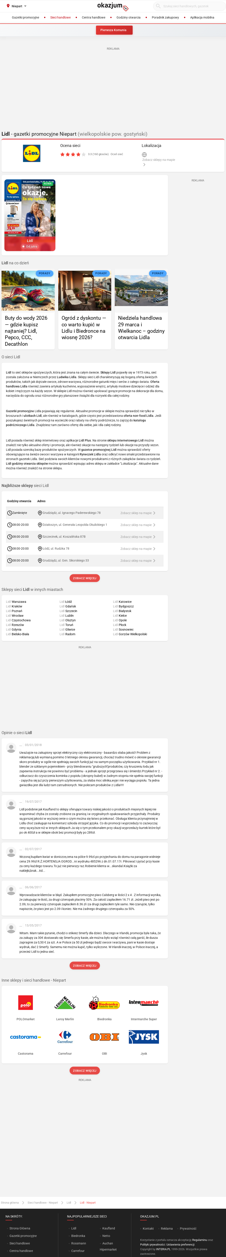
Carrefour (78, 1251)
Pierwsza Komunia (113, 30)
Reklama (167, 1228)
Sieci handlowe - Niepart (43, 1202)
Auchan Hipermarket (108, 1246)
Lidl (69, 1202)
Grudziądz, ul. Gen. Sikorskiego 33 (66, 560)
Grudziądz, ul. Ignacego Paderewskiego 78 (72, 513)
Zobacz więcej (84, 578)
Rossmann (78, 1243)
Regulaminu (199, 1240)
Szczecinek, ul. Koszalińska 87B (64, 536)
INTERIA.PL (163, 1249)
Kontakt (148, 1228)
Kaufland (108, 1228)
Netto (106, 1236)
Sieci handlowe (19, 1243)
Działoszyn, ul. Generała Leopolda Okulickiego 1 (75, 524)
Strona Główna (19, 1228)
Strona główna (10, 1202)
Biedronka (78, 1236)
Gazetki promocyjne (23, 1236)
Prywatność (188, 1228)
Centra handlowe (21, 1251)
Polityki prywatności (152, 1244)
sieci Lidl (25, 485)
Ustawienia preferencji (180, 1244)
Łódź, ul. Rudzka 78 (56, 548)
